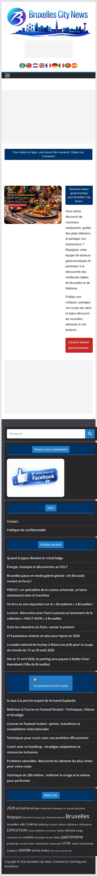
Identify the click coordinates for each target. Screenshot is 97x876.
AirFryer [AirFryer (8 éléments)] (35, 808)
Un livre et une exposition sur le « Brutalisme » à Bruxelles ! (50, 604)
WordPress (11, 866)
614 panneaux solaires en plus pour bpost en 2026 (43, 636)
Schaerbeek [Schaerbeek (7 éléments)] (86, 843)
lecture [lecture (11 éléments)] (70, 830)
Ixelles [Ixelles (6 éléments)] (61, 830)
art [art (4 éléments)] (65, 808)
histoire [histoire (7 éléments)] (39, 830)
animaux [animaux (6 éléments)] (58, 808)
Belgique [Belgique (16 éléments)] (14, 816)
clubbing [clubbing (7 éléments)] (43, 824)
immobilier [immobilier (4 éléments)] (50, 830)
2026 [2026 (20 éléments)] (11, 807)
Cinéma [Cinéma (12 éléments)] (31, 824)
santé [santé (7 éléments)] (75, 843)
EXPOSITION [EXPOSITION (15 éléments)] (17, 830)
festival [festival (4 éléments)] (31, 830)
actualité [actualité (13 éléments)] (22, 808)
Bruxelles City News (39, 861)
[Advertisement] (49, 49)
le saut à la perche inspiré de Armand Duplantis (41, 701)
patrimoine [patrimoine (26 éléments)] (72, 837)
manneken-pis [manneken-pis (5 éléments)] (14, 837)
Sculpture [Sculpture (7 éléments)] (12, 850)
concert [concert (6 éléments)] (52, 824)
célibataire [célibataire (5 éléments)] (72, 824)
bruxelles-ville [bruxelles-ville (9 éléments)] (16, 824)
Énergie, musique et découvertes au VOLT (37, 567)
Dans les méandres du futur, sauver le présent (40, 627)
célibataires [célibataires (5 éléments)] (85, 824)
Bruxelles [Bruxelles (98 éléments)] (77, 816)
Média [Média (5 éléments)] (57, 837)
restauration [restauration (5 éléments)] (55, 843)
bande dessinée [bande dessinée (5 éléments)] (76, 808)
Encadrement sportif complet (51, 685)
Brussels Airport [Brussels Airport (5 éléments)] (56, 817)
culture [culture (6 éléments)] (62, 824)
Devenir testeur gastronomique (78, 345)
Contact (12, 521)
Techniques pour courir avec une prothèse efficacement (47, 738)
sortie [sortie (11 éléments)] (36, 850)
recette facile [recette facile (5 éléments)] (27, 843)
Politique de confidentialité (26, 530)
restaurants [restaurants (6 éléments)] (41, 843)
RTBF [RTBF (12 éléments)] (67, 843)
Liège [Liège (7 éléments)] (79, 830)
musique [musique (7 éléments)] (39, 837)
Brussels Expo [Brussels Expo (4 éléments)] (39, 817)
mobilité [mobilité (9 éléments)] (28, 837)
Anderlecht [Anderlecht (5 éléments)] (46, 808)
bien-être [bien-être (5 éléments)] (27, 817)
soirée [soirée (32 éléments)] (25, 850)
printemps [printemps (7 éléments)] (13, 843)
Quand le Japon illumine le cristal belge (35, 558)
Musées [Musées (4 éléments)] (49, 837)
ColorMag (74, 861)
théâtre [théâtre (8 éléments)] (45, 850)
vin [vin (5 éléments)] (70, 850)
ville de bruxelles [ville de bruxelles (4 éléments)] (59, 850)
